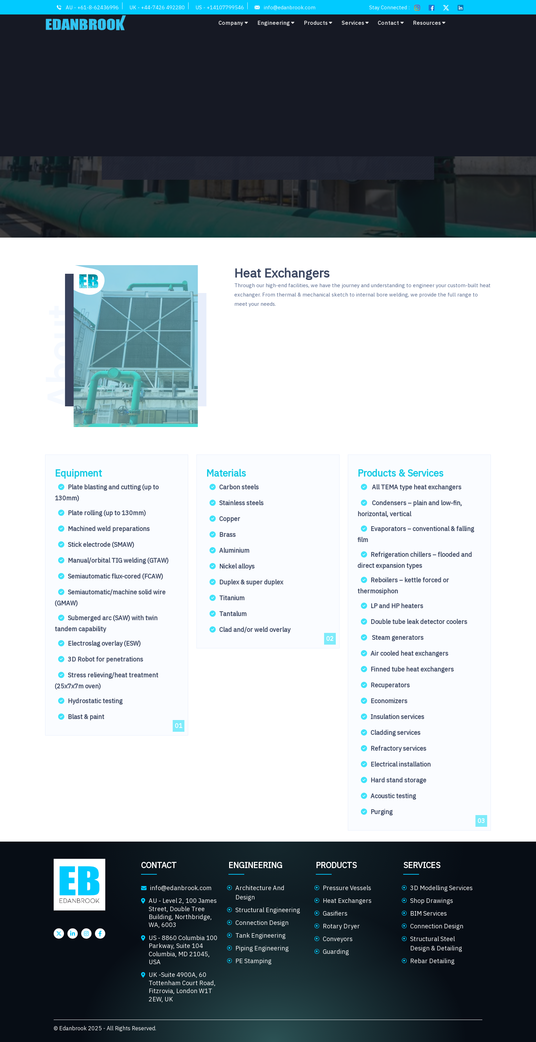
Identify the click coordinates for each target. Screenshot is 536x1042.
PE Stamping (253, 961)
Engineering (276, 22)
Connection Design (262, 923)
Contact (391, 22)
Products (318, 22)
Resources (429, 22)
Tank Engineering (260, 935)
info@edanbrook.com (181, 888)
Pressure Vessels (347, 888)
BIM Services (428, 913)
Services (355, 22)
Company (233, 22)
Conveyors (338, 939)
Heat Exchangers (347, 901)
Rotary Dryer (341, 926)
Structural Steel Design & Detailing (436, 943)
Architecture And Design (260, 892)
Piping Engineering (262, 948)
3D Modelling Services (441, 888)
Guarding (336, 952)
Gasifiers (335, 913)
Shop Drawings (431, 901)
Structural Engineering (267, 910)
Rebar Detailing (432, 961)
